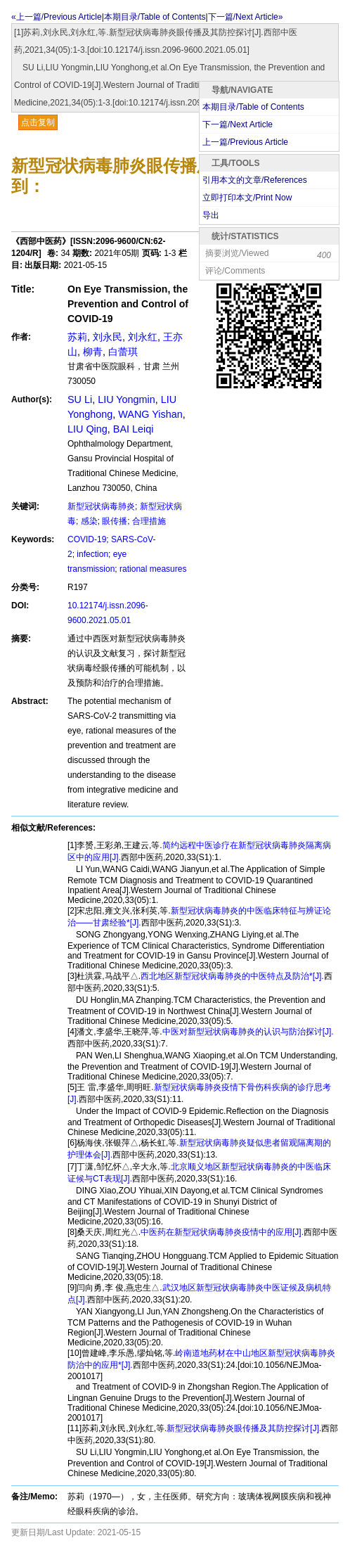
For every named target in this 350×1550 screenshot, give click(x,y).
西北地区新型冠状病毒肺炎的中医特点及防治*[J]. (232, 976)
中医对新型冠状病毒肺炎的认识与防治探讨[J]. (248, 1032)
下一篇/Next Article (237, 124)
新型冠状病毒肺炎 (101, 506)
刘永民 (107, 336)
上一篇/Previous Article (245, 142)
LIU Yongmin (126, 399)
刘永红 (142, 336)
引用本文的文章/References (254, 180)
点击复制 (38, 122)
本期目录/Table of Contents (155, 17)
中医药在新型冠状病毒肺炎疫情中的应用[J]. (222, 1232)
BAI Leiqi (133, 429)
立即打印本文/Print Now (247, 198)
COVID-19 (86, 539)
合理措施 (149, 521)
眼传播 (114, 521)
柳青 (93, 351)
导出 (210, 215)
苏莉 (77, 336)
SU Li (79, 399)
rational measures (152, 569)
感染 (89, 521)
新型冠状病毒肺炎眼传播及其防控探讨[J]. (244, 1428)
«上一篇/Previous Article (56, 17)
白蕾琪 (123, 351)
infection (92, 554)
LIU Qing (87, 429)
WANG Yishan (150, 414)
